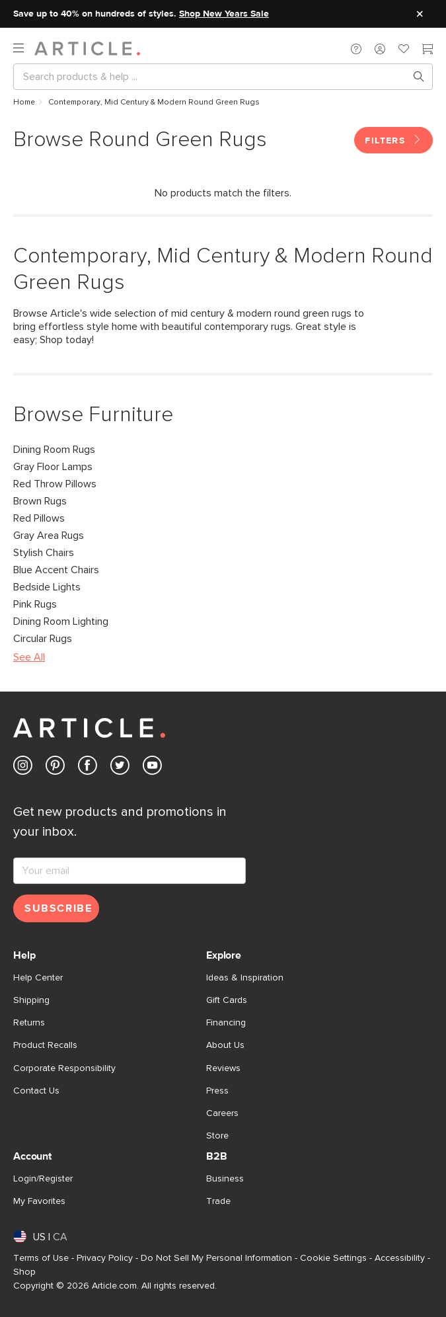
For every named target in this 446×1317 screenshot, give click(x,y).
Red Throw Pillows (54, 484)
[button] (356, 48)
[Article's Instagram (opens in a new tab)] (22, 768)
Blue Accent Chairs (56, 570)
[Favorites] (403, 50)
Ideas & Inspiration (244, 977)
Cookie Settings (333, 1258)
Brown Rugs (40, 501)
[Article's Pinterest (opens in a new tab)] (55, 768)
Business (225, 1178)
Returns (29, 1022)
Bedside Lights (47, 587)
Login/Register (43, 1178)
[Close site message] (419, 14)
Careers (222, 1113)
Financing (226, 1022)
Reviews (223, 1068)
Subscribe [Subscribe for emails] (58, 908)
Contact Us (36, 1091)
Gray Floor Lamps (53, 466)
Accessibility (400, 1258)
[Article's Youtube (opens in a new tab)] (152, 768)
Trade (218, 1201)
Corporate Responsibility (64, 1068)
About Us (225, 1045)
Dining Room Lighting (60, 621)
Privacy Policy (105, 1258)
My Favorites (39, 1201)
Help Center (38, 977)
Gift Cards (226, 1000)
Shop (24, 1272)
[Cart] (427, 50)
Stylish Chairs (43, 552)
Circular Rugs (42, 638)
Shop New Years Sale (224, 14)
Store (217, 1135)
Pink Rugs (35, 604)
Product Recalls (45, 1045)
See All (29, 657)
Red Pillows (39, 518)
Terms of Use (41, 1258)
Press (217, 1091)
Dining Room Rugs (54, 449)
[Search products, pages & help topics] (413, 76)
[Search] (212, 76)
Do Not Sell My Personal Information (216, 1258)
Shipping (31, 1000)
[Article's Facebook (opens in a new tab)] (87, 768)
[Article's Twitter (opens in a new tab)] (120, 768)
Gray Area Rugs (48, 535)
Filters (393, 140)
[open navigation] (23, 48)
